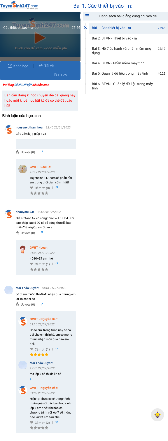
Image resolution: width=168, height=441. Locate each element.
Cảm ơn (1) (42, 264)
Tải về (46, 66)
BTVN (60, 75)
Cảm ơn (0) (42, 188)
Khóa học (20, 66)
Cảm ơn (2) (42, 422)
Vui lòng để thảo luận (26, 85)
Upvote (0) (28, 152)
